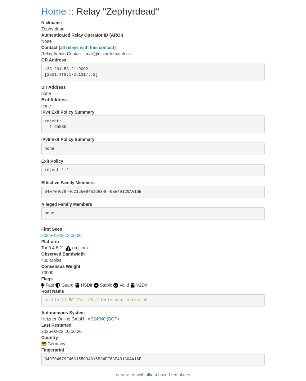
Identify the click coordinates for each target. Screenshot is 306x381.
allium (151, 374)
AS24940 (97, 318)
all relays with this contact (87, 47)
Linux (83, 247)
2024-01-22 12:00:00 (61, 235)
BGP (113, 318)
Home (53, 11)
